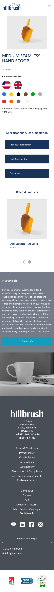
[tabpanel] (27, 226)
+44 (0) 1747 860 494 (26, 434)
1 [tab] (24, 262)
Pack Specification (19, 158)
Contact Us (27, 340)
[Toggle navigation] (51, 6)
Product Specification (20, 144)
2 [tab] (29, 262)
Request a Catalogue (27, 538)
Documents (15, 173)
